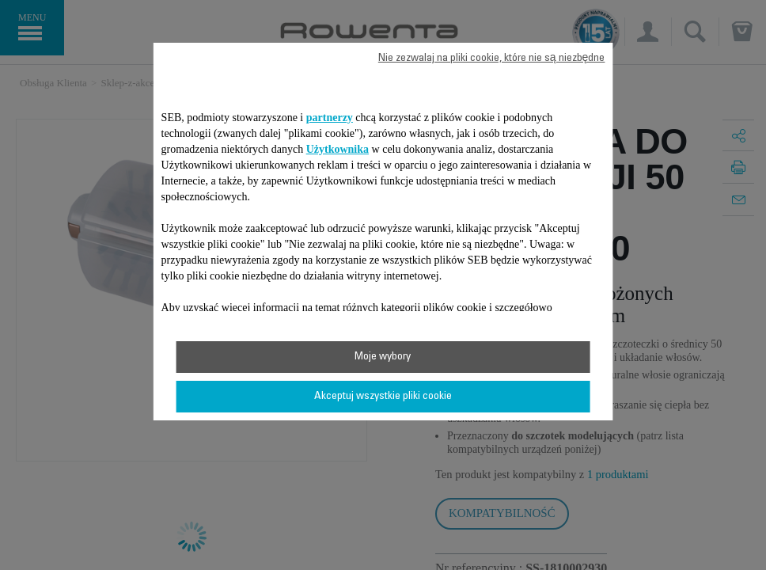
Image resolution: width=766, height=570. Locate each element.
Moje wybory (383, 357)
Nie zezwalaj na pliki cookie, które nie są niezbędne (491, 58)
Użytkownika (337, 149)
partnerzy (329, 118)
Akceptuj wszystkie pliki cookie (383, 396)
